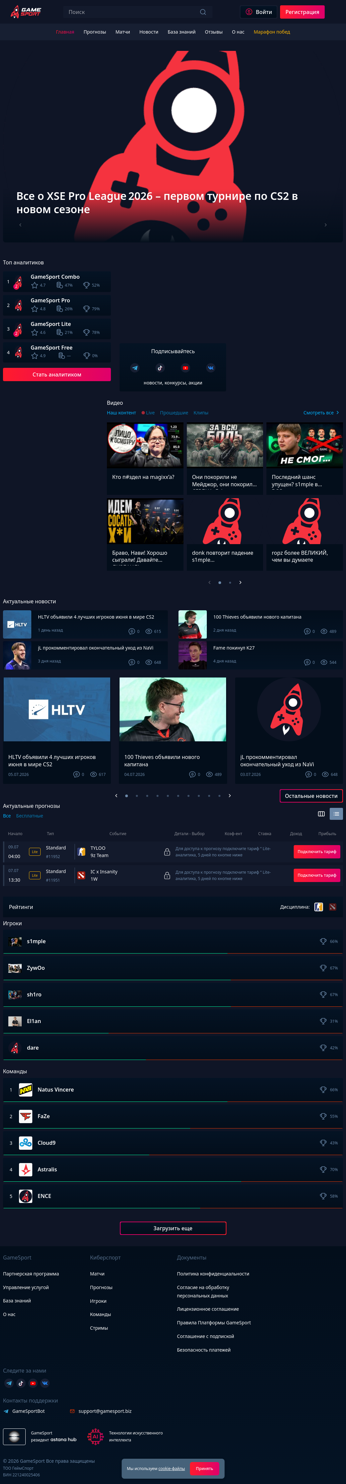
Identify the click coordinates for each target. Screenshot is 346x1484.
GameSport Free (52, 347)
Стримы (99, 1328)
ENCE (44, 1196)
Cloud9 (47, 1143)
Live (150, 412)
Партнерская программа (31, 1273)
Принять (204, 1468)
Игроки (98, 1301)
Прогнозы (101, 1287)
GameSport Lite (51, 324)
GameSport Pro (50, 300)
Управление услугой (26, 1287)
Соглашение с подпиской (205, 1336)
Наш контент (121, 412)
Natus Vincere (56, 1090)
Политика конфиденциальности (213, 1273)
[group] (173, 146)
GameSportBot (28, 1411)
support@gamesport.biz (105, 1411)
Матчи (97, 1273)
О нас (9, 1314)
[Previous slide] (20, 225)
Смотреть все (318, 412)
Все (7, 816)
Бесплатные (29, 816)
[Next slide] (326, 225)
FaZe (44, 1116)
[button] (126, 796)
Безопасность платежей (204, 1350)
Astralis (47, 1170)
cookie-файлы (172, 1468)
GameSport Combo (55, 276)
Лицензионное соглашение (208, 1309)
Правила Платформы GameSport (214, 1322)
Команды (100, 1314)
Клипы (200, 412)
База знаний (17, 1300)
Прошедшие (174, 412)
